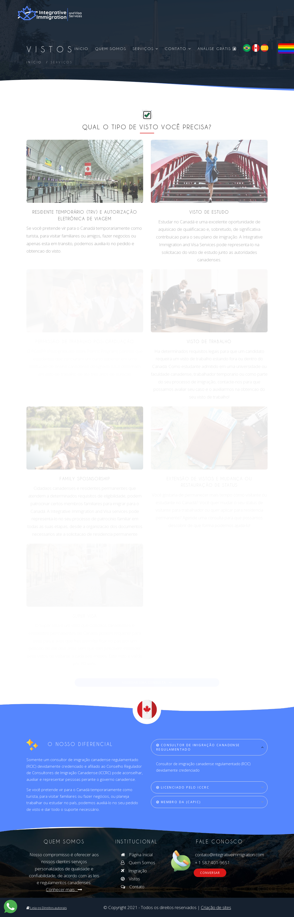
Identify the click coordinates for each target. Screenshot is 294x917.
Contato (178, 48)
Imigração (134, 871)
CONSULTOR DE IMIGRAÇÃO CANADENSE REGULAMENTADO (198, 747)
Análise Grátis (217, 48)
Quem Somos (110, 48)
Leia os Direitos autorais (46, 907)
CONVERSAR (210, 873)
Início (81, 48)
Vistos (130, 879)
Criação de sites (216, 907)
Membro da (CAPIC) (178, 802)
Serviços (145, 48)
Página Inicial (137, 855)
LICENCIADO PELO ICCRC (182, 787)
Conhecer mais (64, 889)
